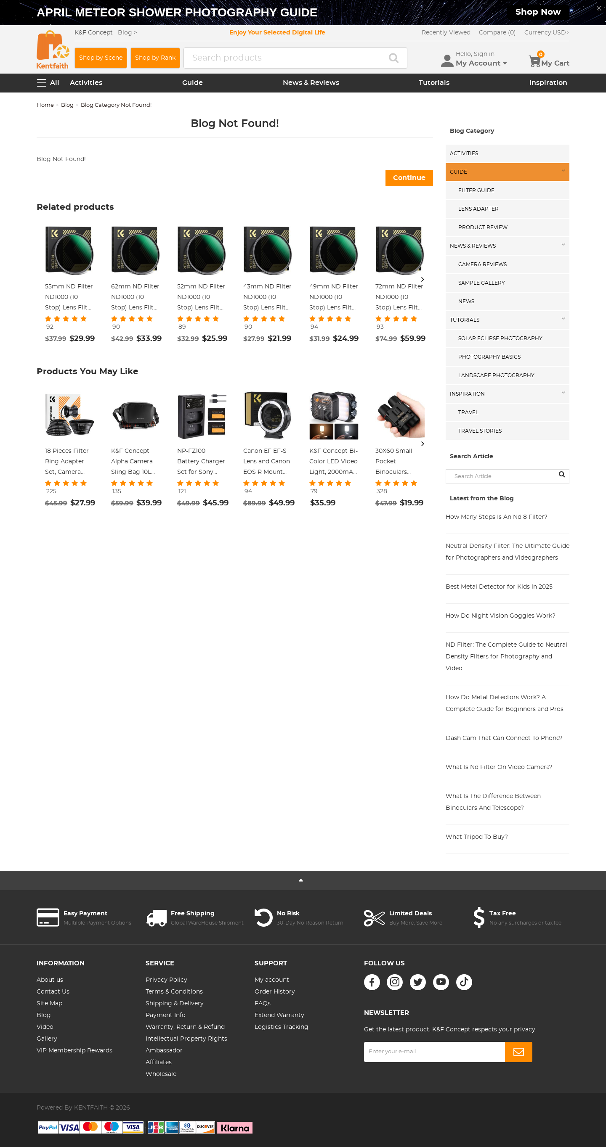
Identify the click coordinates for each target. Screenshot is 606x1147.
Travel (468, 412)
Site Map (49, 1004)
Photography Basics (489, 356)
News (466, 301)
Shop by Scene (100, 58)
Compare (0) (497, 33)
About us (50, 980)
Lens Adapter (478, 208)
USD (546, 32)
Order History (275, 992)
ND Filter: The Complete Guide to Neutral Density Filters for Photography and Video (506, 656)
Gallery (47, 1039)
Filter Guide (476, 190)
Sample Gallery (481, 282)
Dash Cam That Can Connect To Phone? (504, 738)
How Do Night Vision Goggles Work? (501, 616)
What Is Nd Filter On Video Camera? (499, 767)
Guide (192, 82)
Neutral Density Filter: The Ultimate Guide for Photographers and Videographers (507, 552)
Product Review (483, 227)
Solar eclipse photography (500, 338)
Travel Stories (480, 430)
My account (272, 980)
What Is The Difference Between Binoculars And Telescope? (493, 802)
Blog (67, 105)
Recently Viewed (446, 33)
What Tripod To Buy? (477, 837)
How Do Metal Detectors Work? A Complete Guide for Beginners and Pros (504, 703)
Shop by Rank (155, 58)
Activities (86, 82)
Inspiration (548, 82)
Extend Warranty (279, 1015)
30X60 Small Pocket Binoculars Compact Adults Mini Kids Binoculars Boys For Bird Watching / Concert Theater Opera (399, 463)
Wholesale (161, 1074)
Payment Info (166, 1015)
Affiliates (159, 1062)
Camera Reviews (482, 264)
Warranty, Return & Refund (185, 1027)
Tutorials (434, 82)
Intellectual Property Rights (186, 1039)
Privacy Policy (166, 980)
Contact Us (53, 992)
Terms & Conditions (174, 992)
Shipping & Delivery (175, 1004)
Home (45, 105)
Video (45, 1027)
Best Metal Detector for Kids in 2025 (499, 587)
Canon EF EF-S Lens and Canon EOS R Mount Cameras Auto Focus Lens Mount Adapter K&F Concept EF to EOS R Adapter (267, 463)
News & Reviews (311, 82)
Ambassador (164, 1051)
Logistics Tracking (281, 1027)
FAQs (263, 1004)
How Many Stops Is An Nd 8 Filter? (497, 517)
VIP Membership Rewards (74, 1051)
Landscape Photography (496, 375)
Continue (409, 177)
